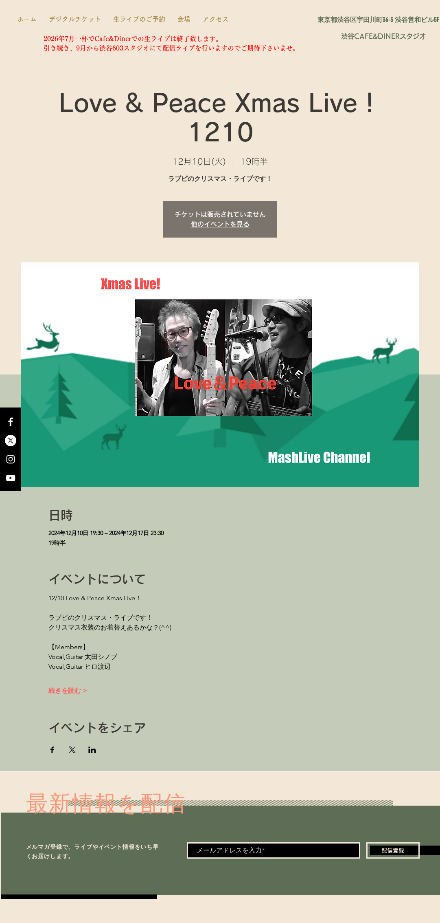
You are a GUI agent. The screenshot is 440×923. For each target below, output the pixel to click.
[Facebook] (10, 421)
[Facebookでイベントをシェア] (52, 750)
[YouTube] (10, 478)
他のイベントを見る (220, 224)
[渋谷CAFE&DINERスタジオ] (383, 36)
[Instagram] (10, 459)
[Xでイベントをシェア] (72, 750)
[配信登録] (393, 850)
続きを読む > (67, 690)
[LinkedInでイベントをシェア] (92, 750)
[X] (10, 440)
